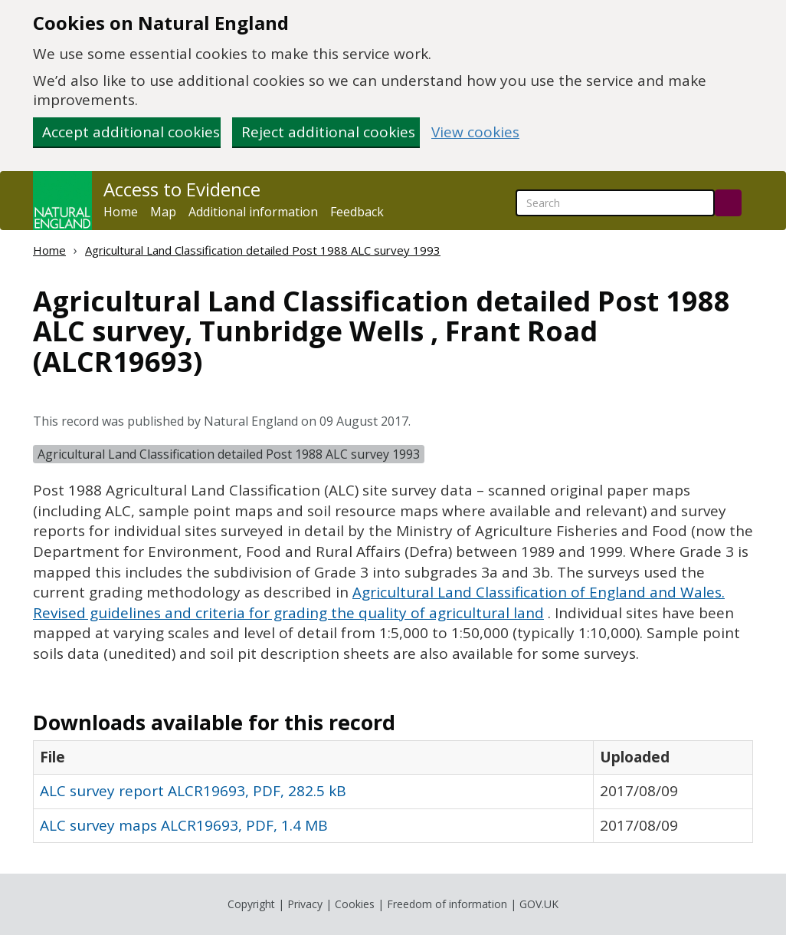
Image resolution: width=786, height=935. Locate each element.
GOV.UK (538, 904)
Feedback (357, 212)
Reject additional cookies (328, 132)
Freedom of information (447, 904)
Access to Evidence (181, 189)
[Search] (728, 202)
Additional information (253, 212)
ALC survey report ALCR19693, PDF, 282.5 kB (193, 791)
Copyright (251, 904)
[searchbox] (615, 202)
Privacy (305, 904)
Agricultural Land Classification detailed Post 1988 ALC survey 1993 (262, 250)
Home (120, 212)
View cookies (475, 132)
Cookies (355, 904)
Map (163, 212)
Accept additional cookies (131, 132)
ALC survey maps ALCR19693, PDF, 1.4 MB (184, 825)
